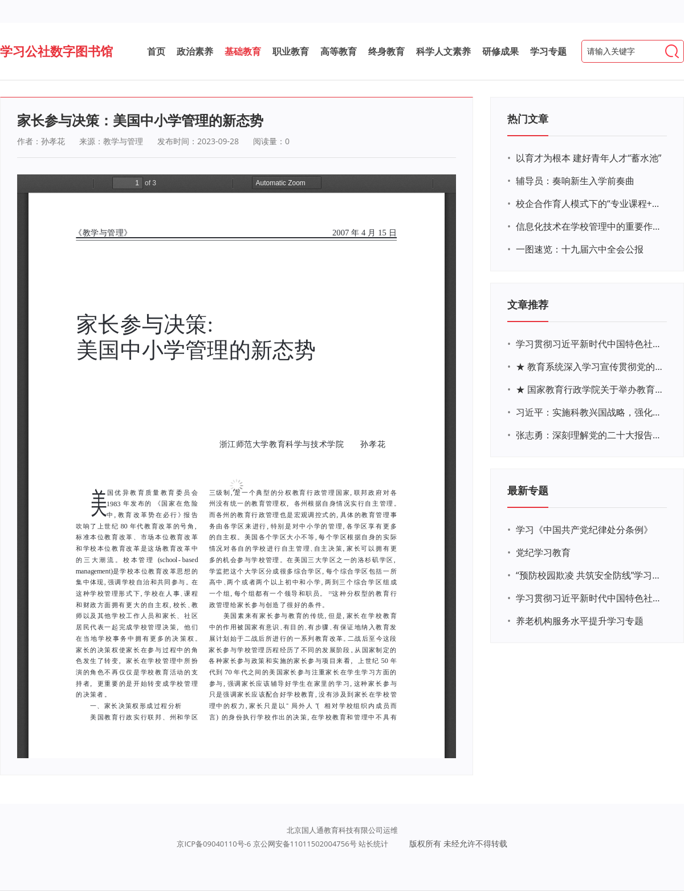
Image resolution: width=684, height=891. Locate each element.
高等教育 (338, 51)
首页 (156, 51)
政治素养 (195, 51)
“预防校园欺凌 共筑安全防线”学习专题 (590, 575)
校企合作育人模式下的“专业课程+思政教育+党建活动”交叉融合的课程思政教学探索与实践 (590, 203)
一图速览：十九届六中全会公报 (580, 249)
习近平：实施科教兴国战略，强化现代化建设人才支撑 (590, 412)
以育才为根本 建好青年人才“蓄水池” (588, 158)
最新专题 (527, 490)
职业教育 (290, 51)
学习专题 (548, 51)
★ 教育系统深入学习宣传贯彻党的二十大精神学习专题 (590, 366)
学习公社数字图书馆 (56, 50)
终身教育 (386, 51)
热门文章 (527, 118)
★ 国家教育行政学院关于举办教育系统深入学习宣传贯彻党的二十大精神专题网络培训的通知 (590, 389)
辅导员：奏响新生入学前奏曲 (575, 180)
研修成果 (500, 51)
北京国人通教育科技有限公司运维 (342, 830)
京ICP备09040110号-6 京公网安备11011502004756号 (266, 844)
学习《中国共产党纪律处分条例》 (584, 529)
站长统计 (373, 844)
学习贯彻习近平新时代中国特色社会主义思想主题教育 (590, 598)
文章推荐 (527, 304)
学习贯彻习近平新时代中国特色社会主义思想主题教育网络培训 (590, 343)
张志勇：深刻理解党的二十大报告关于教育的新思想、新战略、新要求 (590, 435)
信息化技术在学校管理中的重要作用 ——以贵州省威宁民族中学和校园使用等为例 (590, 226)
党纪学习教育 (543, 552)
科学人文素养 (443, 51)
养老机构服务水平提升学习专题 (580, 621)
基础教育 (243, 51)
